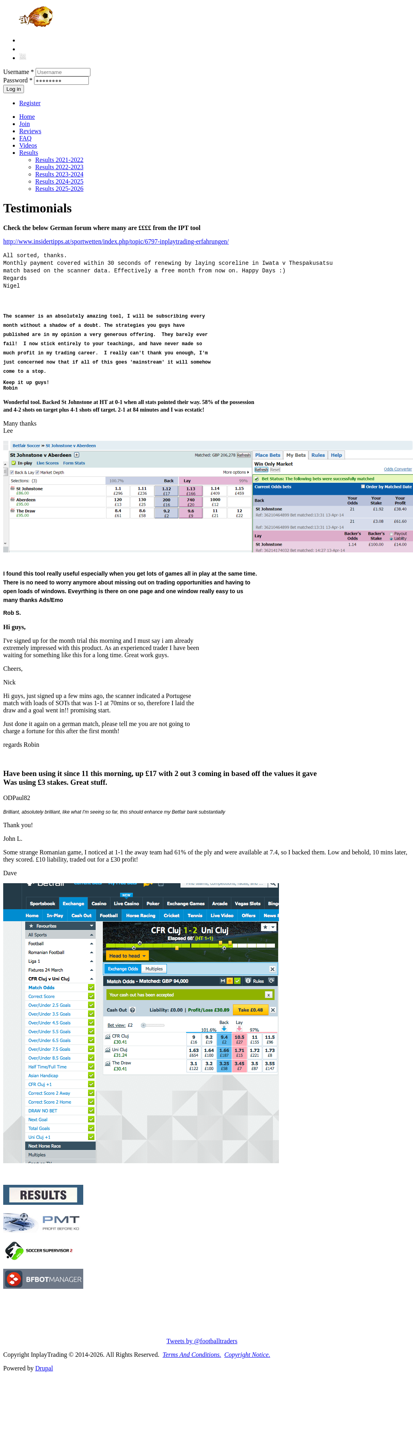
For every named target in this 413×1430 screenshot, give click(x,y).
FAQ (25, 138)
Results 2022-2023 (59, 167)
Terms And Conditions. (191, 1354)
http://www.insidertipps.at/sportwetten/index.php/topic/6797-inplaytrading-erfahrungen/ (116, 241)
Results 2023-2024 (59, 174)
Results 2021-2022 (59, 159)
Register (29, 103)
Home (27, 116)
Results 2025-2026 (59, 188)
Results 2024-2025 (59, 181)
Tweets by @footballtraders (201, 1341)
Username (18, 71)
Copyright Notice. (247, 1354)
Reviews (30, 131)
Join (24, 123)
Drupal (44, 1368)
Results (28, 152)
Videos (28, 145)
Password (17, 80)
